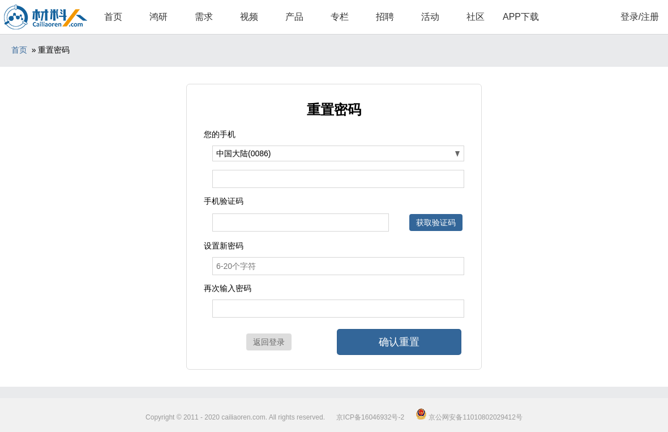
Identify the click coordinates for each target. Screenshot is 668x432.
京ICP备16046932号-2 (370, 417)
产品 (294, 17)
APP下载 (521, 17)
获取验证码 (436, 222)
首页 (113, 17)
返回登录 (269, 342)
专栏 (340, 17)
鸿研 (158, 17)
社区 (475, 17)
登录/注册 (639, 17)
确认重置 (399, 342)
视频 (249, 17)
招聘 (385, 17)
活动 (430, 17)
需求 (204, 17)
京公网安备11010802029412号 (469, 417)
